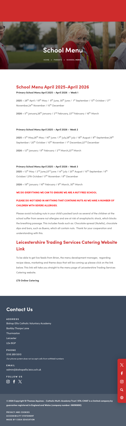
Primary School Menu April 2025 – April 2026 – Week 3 (47, 166)
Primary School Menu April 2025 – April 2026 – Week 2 (47, 129)
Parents (58, 59)
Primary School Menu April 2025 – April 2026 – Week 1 (47, 92)
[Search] (121, 389)
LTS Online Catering (27, 280)
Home (46, 59)
